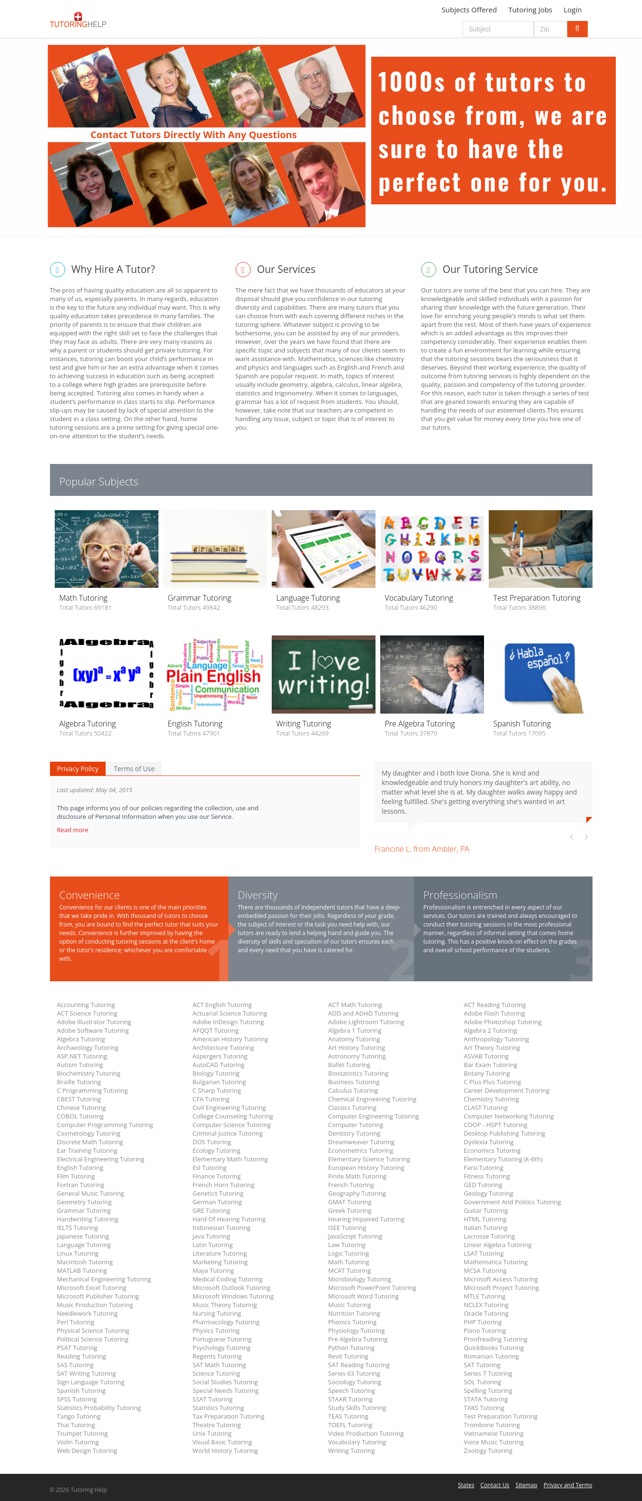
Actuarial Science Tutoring (230, 1013)
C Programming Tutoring (92, 1090)
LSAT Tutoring (484, 1253)
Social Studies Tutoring (225, 1382)
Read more (73, 830)
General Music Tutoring (90, 1193)
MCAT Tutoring (349, 1270)
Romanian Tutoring (491, 1356)
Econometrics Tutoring (361, 1150)
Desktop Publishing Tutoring (504, 1133)
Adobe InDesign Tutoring (228, 1021)
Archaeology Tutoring (88, 1047)
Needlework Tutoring (87, 1313)
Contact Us (495, 1485)
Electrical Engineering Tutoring (101, 1159)
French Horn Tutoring (224, 1184)
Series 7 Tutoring (488, 1373)
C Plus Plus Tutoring (492, 1082)
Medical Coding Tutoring (228, 1279)
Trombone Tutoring (492, 1424)
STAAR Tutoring (350, 1399)
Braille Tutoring (79, 1082)
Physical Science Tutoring (93, 1330)
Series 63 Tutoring (354, 1373)
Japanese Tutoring (83, 1236)
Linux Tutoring (78, 1253)
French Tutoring (351, 1184)
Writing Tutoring (351, 1450)
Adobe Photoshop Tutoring (503, 1021)
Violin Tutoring (78, 1442)
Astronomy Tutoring (357, 1056)
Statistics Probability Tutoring (99, 1407)
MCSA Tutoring (485, 1270)
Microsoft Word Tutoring (363, 1296)
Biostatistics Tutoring (358, 1073)
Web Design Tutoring (87, 1450)
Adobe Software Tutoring (93, 1030)
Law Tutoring (347, 1244)
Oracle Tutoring (486, 1313)
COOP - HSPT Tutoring (495, 1124)
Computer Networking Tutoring (509, 1116)
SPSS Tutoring (77, 1399)
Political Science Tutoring (92, 1339)
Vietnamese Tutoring (494, 1433)
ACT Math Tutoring (355, 1004)
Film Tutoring (76, 1176)
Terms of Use (134, 768)
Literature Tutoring (220, 1253)
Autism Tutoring (80, 1064)
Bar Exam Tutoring (490, 1064)
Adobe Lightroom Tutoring (366, 1021)
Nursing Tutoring (217, 1313)
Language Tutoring (84, 1244)
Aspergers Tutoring (220, 1056)
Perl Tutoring (75, 1322)
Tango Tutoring (79, 1416)
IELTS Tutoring (78, 1227)
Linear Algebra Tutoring (498, 1244)
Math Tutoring (348, 1262)
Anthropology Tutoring (496, 1039)
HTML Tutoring (485, 1219)
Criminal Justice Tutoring (228, 1133)
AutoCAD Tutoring (219, 1064)
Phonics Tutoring (352, 1322)
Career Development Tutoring (507, 1090)
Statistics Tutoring (218, 1407)
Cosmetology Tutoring (88, 1133)
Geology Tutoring (489, 1193)
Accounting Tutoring (86, 1004)
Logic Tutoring (348, 1253)
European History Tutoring (366, 1167)
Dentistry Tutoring (354, 1133)
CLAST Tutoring (486, 1107)
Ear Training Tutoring (87, 1150)
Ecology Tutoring (217, 1150)
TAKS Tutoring (484, 1407)
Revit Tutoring (348, 1356)
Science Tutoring (216, 1373)
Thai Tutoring (76, 1424)
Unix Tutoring (212, 1433)
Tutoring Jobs (530, 9)
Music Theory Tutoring (225, 1304)
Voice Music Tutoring (494, 1442)
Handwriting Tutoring (88, 1219)
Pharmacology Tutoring (226, 1322)
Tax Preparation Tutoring (229, 1416)
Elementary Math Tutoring (230, 1159)
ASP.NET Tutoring (82, 1056)
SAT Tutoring (482, 1364)
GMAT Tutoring (350, 1202)
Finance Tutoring (217, 1176)
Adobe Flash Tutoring (494, 1013)
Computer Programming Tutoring (105, 1124)
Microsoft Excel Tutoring (92, 1287)
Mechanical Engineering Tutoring (104, 1279)
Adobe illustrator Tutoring (94, 1021)
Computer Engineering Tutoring (373, 1116)
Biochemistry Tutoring (89, 1073)
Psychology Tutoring (222, 1347)
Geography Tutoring (357, 1193)
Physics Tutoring (216, 1330)
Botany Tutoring (487, 1073)
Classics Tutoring (352, 1107)
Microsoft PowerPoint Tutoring (372, 1287)
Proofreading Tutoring (496, 1339)
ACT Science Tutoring (87, 1013)
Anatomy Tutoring (354, 1039)
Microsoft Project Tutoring (501, 1287)
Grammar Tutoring (84, 1210)
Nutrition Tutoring (354, 1313)
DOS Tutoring (212, 1142)
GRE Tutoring (211, 1210)
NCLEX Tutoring (486, 1304)
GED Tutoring (483, 1184)
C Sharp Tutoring (217, 1090)
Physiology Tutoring (356, 1330)
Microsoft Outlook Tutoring (232, 1287)
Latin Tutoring (213, 1244)
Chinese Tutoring (81, 1107)
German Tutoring (217, 1202)
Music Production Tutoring (95, 1304)
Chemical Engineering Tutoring (372, 1099)
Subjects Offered (469, 9)
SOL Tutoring (483, 1382)
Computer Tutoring (356, 1124)
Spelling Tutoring (488, 1390)
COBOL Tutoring (80, 1116)
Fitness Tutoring (487, 1176)
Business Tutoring (354, 1082)
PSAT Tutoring (77, 1347)
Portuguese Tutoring (222, 1339)
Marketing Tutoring (220, 1262)
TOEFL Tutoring (350, 1424)
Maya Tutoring (213, 1270)
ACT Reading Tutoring (495, 1004)
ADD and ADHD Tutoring (363, 1013)
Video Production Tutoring (366, 1433)
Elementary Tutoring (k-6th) (503, 1159)
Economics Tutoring (492, 1150)
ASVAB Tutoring (486, 1056)
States (466, 1485)
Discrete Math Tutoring (90, 1142)
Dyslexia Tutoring (489, 1142)
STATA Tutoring (486, 1399)
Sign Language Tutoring (91, 1382)
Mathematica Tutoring (496, 1262)
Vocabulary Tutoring (357, 1442)
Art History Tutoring (356, 1047)
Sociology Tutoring (355, 1382)
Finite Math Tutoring (357, 1176)
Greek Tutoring (350, 1210)
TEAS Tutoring (348, 1416)
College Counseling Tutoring (233, 1116)
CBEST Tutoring (79, 1099)
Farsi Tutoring (484, 1167)
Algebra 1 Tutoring (355, 1030)
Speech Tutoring (351, 1390)
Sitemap (526, 1485)
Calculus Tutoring (353, 1090)
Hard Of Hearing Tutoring (229, 1219)
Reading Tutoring (81, 1356)
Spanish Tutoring (81, 1390)
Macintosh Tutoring (85, 1262)
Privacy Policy (78, 768)
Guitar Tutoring (486, 1210)
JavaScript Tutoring (355, 1236)
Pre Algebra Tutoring (358, 1339)
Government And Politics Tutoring (512, 1202)
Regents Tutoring (217, 1356)
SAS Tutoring (75, 1364)
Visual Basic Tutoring (222, 1442)
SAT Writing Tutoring (86, 1373)
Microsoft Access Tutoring (501, 1279)
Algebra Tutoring (81, 1039)
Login (573, 9)
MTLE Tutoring (484, 1296)
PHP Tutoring (483, 1322)
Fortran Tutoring (81, 1184)
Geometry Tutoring (84, 1202)
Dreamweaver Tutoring (361, 1142)
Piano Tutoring (485, 1330)
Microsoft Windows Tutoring (233, 1296)
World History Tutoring (225, 1450)
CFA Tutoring (211, 1099)
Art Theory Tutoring (492, 1047)
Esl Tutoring (210, 1167)
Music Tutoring (349, 1304)
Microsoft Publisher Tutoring (98, 1296)
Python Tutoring (351, 1347)
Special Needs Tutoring (226, 1390)
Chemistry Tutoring (491, 1099)
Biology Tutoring (216, 1073)
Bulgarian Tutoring (219, 1082)
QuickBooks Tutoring (494, 1347)
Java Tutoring (211, 1236)
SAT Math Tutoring (219, 1364)
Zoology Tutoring (488, 1450)
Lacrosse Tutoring (489, 1236)
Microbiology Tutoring (360, 1279)
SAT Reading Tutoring (359, 1364)
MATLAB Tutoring (82, 1270)
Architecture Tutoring (223, 1047)
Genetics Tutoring (218, 1193)
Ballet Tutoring (349, 1064)
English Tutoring (80, 1167)
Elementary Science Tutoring (369, 1159)
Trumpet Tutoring (82, 1433)
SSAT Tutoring (213, 1399)
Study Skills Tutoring (357, 1407)
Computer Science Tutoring (232, 1124)
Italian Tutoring (486, 1227)
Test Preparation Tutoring (501, 1416)
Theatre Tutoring (217, 1424)
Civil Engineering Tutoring (229, 1107)
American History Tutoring (230, 1039)
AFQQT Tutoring (216, 1030)
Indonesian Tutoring (222, 1227)
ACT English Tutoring (222, 1004)
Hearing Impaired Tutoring (366, 1219)
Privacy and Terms (567, 1485)
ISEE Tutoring (347, 1227)
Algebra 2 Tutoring (490, 1030)
